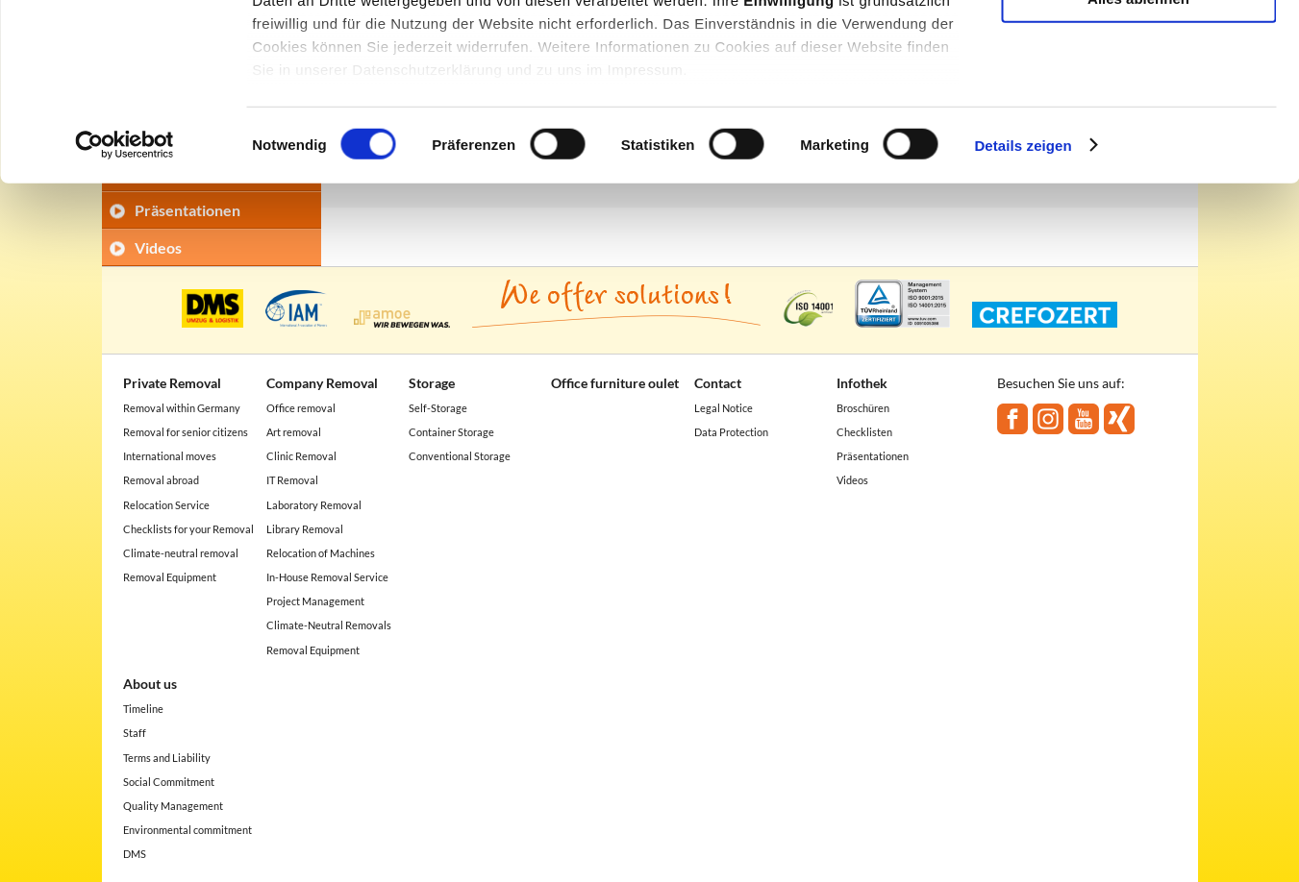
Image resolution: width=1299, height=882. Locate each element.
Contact (717, 383)
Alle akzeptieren (1138, 47)
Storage (432, 383)
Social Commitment (168, 781)
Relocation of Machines (320, 553)
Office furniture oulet (615, 383)
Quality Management (173, 805)
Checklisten (864, 432)
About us (150, 683)
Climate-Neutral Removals (328, 625)
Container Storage (451, 432)
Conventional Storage (460, 456)
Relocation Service (166, 505)
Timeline (143, 708)
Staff (134, 732)
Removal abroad (161, 480)
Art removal (293, 432)
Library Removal (304, 529)
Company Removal (322, 383)
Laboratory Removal (314, 505)
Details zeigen (1022, 307)
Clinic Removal (301, 456)
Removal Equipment (169, 577)
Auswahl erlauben (1138, 104)
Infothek (862, 383)
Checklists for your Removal (188, 529)
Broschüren (863, 408)
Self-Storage (438, 408)
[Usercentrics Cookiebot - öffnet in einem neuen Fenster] (124, 307)
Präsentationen (873, 456)
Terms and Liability (167, 757)
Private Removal (172, 383)
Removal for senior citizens (185, 432)
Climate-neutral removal (180, 553)
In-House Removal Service (327, 577)
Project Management (315, 601)
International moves (169, 456)
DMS (134, 853)
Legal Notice (723, 408)
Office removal (301, 408)
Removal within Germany (181, 408)
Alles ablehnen (1138, 160)
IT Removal (292, 480)
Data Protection (731, 432)
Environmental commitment (187, 829)
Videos (852, 480)
